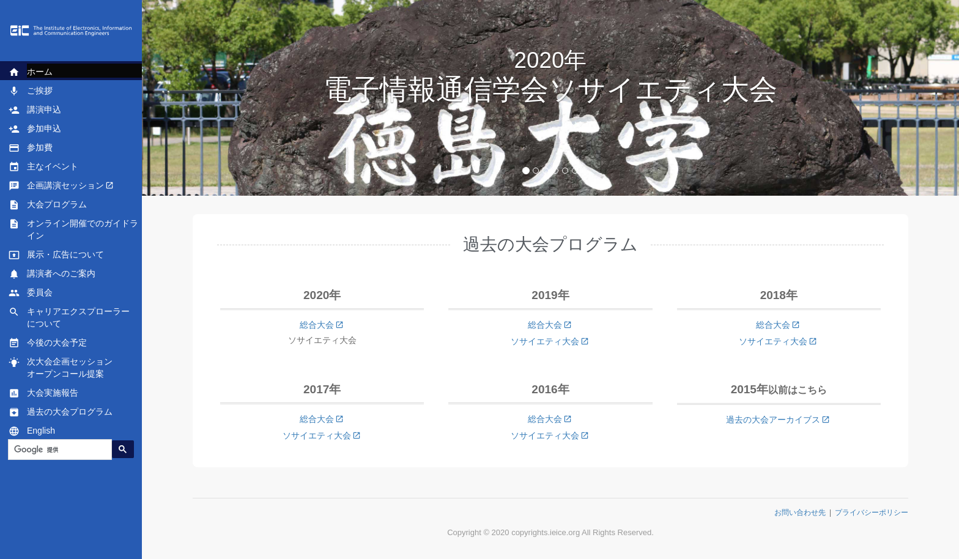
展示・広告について (65, 255)
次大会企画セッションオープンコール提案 (70, 368)
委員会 (40, 292)
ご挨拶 (40, 91)
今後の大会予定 (57, 343)
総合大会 (317, 325)
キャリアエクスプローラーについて (78, 317)
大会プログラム (57, 204)
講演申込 (44, 110)
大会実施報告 (52, 393)
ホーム (40, 72)
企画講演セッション (65, 185)
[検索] (58, 450)
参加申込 (44, 129)
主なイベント (52, 166)
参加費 (40, 148)
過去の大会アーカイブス (773, 419)
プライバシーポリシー (871, 512)
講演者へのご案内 (61, 274)
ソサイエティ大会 (545, 341)
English (41, 431)
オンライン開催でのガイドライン (82, 229)
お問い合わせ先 (800, 512)
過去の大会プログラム (70, 412)
